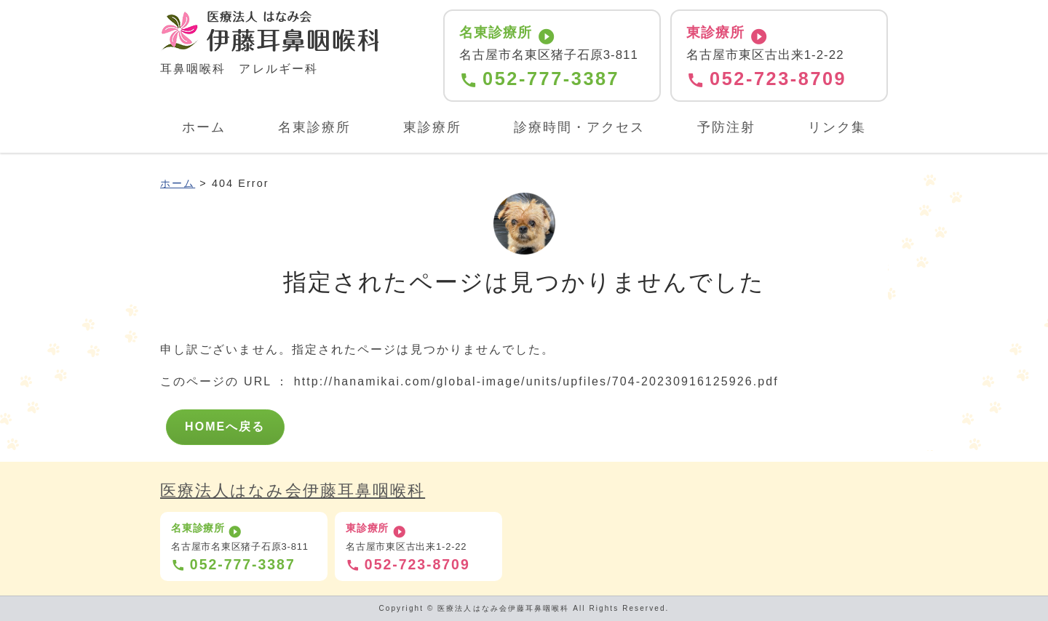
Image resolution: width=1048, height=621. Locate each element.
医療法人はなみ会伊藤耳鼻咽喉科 (292, 490)
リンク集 (837, 127)
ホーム (204, 127)
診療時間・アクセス (580, 127)
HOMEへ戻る (225, 426)
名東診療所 (314, 127)
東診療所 (432, 127)
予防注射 (726, 127)
